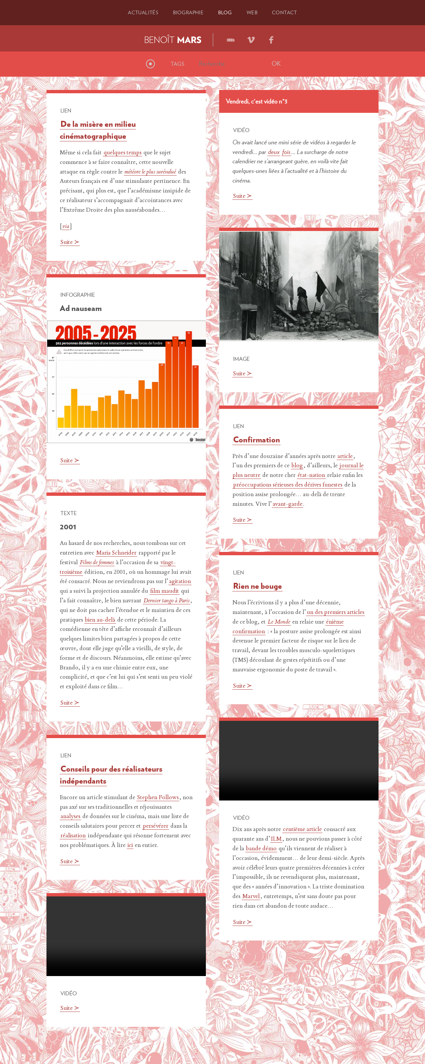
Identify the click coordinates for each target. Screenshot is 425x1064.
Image (241, 358)
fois (286, 151)
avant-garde (287, 504)
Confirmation (256, 439)
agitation (75, 591)
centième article (303, 829)
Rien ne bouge (257, 585)
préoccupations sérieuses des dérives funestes (288, 485)
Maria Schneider (117, 553)
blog (297, 466)
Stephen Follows (158, 798)
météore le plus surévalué (150, 172)
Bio (188, 12)
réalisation (73, 836)
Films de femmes (97, 563)
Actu (141, 12)
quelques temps (122, 153)
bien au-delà (140, 620)
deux (274, 151)
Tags (177, 63)
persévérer (155, 826)
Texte (68, 513)
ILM (276, 839)
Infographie (77, 294)
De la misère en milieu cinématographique (98, 129)
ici (131, 845)
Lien (65, 110)
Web (253, 12)
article (345, 456)
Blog (225, 12)
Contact (286, 12)
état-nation (312, 475)
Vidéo (241, 130)
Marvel (251, 896)
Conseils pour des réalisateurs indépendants (111, 774)
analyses (70, 816)
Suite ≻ (70, 242)
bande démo (261, 849)
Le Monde (299, 622)
